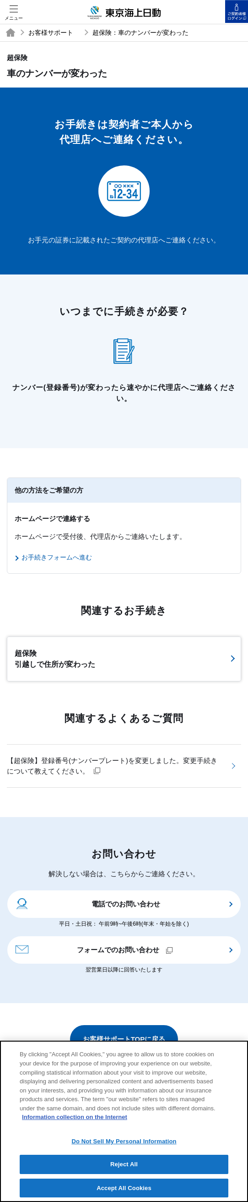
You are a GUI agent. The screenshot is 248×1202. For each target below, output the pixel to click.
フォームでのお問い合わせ (94, 949)
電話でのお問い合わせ (87, 903)
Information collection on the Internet (74, 1122)
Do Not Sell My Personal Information (123, 1146)
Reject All (124, 1170)
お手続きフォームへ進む (57, 557)
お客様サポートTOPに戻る (124, 1039)
